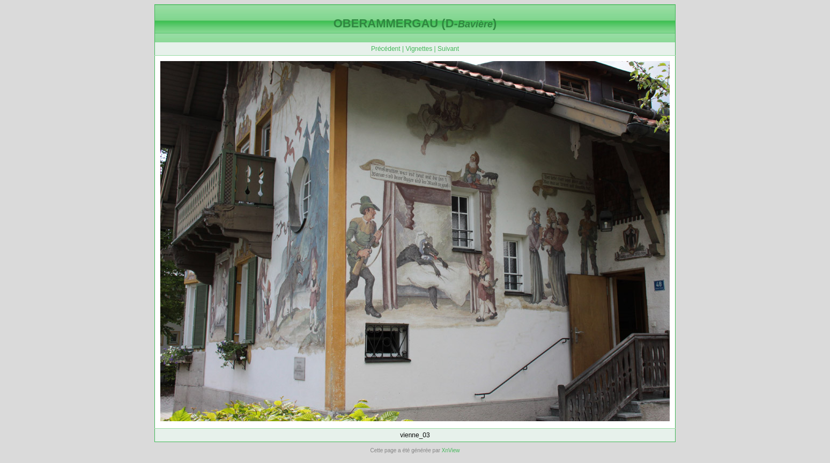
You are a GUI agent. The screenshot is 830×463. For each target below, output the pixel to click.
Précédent (386, 49)
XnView (451, 450)
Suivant (448, 49)
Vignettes (418, 49)
